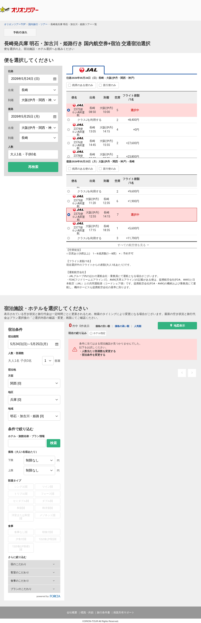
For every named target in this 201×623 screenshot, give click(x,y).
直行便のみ (109, 85)
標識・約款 (87, 612)
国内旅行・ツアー (38, 24)
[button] (34, 564)
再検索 (33, 167)
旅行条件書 (103, 612)
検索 (53, 443)
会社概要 (72, 612)
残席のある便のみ (82, 85)
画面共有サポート (123, 612)
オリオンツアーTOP (15, 24)
